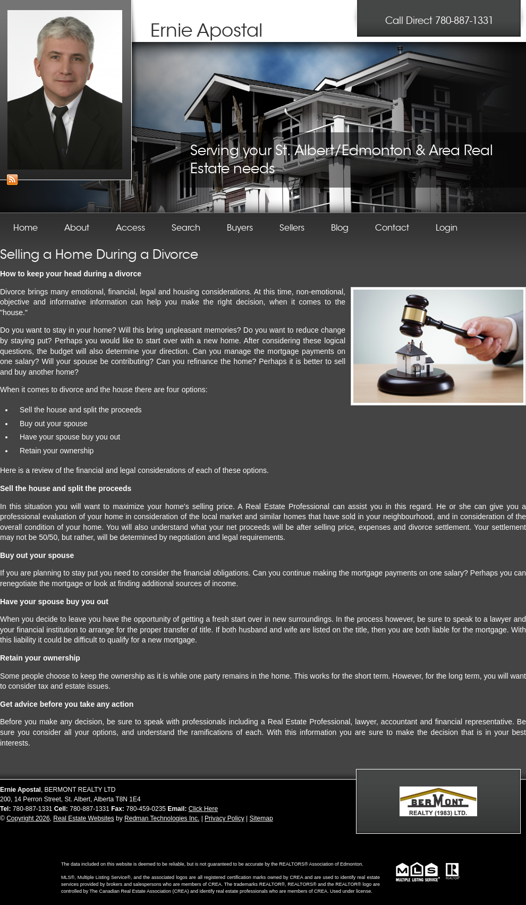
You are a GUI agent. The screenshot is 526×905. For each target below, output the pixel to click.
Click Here (203, 809)
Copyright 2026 (27, 818)
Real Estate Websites (83, 818)
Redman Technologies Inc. (161, 818)
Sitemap (261, 818)
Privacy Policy (224, 818)
